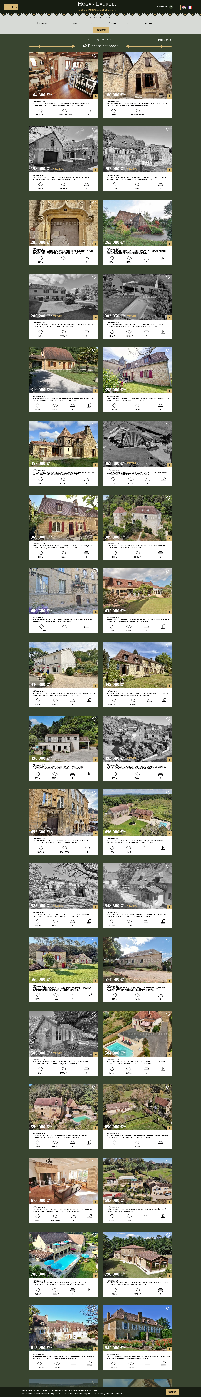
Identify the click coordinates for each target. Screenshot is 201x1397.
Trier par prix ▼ (165, 40)
